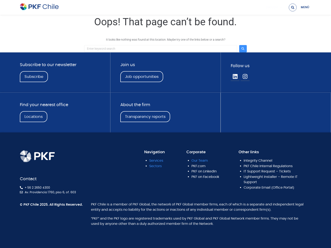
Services (156, 161)
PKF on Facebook (205, 177)
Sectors (155, 166)
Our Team (199, 161)
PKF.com (198, 166)
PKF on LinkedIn (204, 171)
